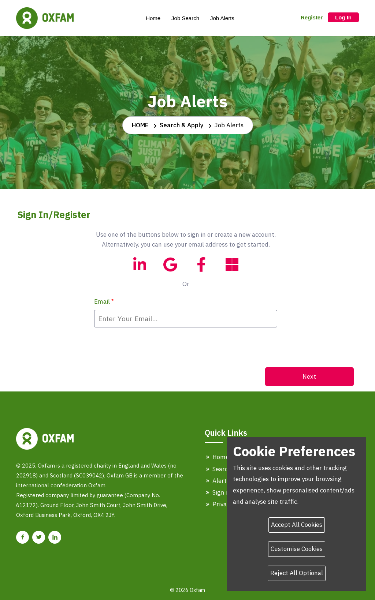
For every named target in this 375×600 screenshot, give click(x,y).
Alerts (217, 481)
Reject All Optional (296, 573)
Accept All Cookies (296, 525)
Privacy (219, 504)
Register (312, 17)
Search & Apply (182, 125)
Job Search (185, 18)
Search (218, 469)
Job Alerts (222, 18)
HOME (140, 125)
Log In (343, 17)
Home (153, 18)
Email (104, 301)
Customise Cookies (297, 549)
